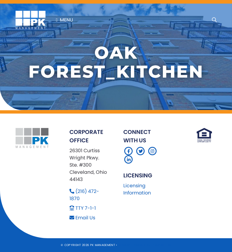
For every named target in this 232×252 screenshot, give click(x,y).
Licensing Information (137, 189)
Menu (64, 19)
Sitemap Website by (134, 245)
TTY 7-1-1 (85, 208)
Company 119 (161, 245)
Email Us (85, 217)
